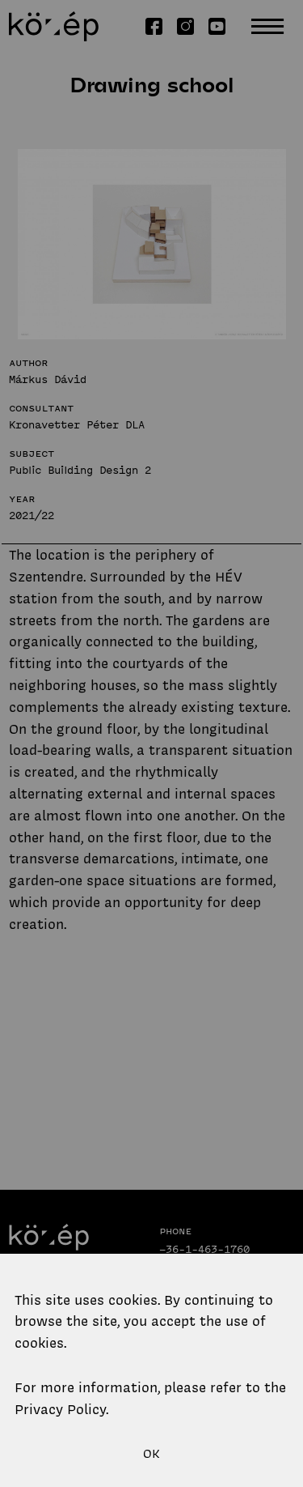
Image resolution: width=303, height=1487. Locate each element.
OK (151, 1454)
